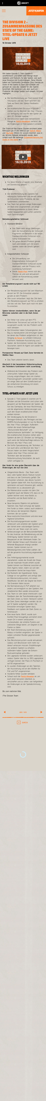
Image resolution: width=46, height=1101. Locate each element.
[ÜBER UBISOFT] (23, 1085)
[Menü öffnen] (4, 11)
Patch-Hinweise (27, 676)
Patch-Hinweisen (23, 121)
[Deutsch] (23, 1042)
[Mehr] (23, 888)
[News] (23, 1091)
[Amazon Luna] (23, 983)
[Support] (23, 1096)
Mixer (38, 130)
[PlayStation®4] (23, 973)
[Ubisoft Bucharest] (23, 954)
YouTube (9, 133)
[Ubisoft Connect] (23, 1079)
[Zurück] (23, 722)
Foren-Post (22, 271)
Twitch (32, 130)
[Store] (23, 1074)
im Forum (18, 338)
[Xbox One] (23, 968)
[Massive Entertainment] (23, 949)
